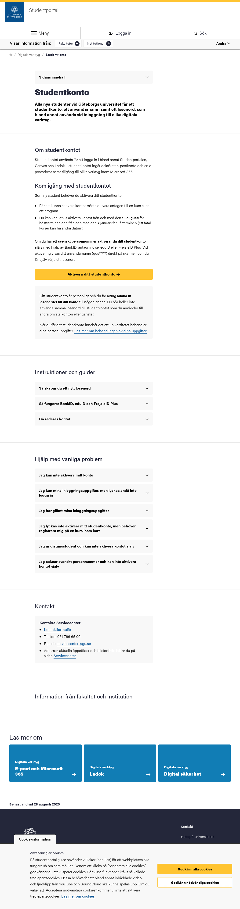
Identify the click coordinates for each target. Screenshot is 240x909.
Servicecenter (65, 655)
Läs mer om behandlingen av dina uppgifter (110, 330)
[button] (40, 33)
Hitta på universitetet (197, 836)
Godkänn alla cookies (195, 869)
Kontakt (187, 826)
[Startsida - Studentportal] (120, 14)
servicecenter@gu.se (74, 643)
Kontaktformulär (57, 629)
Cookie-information (35, 839)
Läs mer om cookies (78, 896)
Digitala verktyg (29, 54)
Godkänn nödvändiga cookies (195, 882)
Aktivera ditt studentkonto (94, 274)
